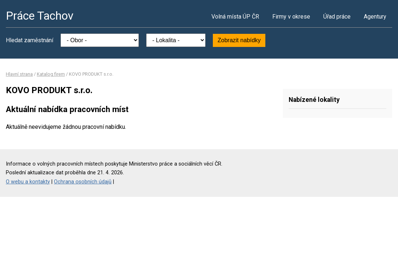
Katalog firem (51, 74)
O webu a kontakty (28, 182)
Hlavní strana (19, 74)
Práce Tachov (40, 16)
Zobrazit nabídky (239, 40)
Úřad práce (337, 16)
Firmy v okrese (291, 16)
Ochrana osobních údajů (83, 182)
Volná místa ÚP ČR (235, 16)
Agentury (375, 16)
